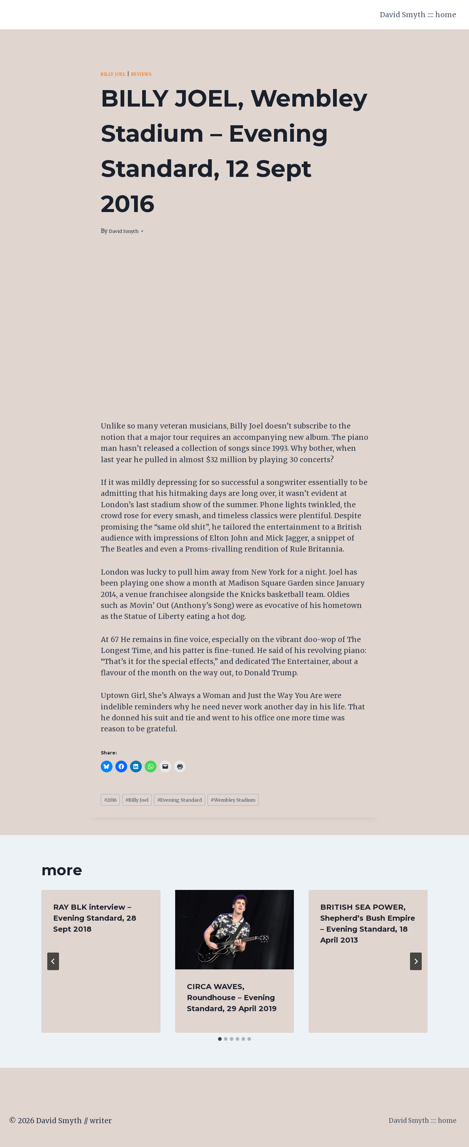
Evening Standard (196, 801)
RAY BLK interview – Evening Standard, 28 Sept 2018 (94, 920)
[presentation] (234, 932)
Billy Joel (116, 74)
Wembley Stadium (260, 801)
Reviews (150, 74)
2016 (112, 801)
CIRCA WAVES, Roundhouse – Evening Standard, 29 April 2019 (232, 1000)
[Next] (416, 964)
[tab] (220, 1041)
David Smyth (127, 230)
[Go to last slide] (53, 964)
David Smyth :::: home (418, 14)
